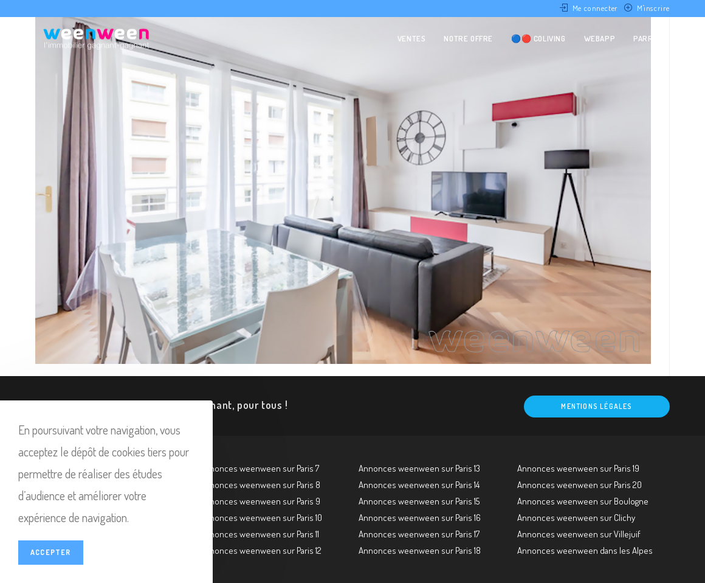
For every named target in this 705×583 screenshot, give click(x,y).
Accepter (50, 552)
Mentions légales (596, 406)
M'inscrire (653, 8)
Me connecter (595, 8)
